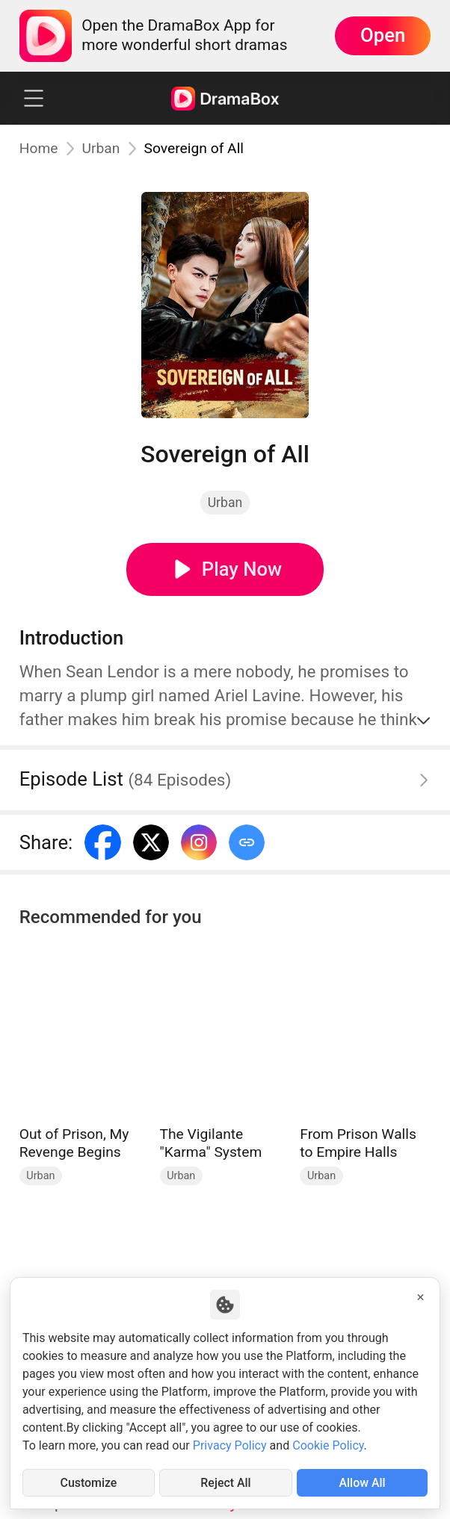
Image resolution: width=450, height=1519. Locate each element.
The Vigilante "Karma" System (211, 1143)
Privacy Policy (230, 1445)
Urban (101, 148)
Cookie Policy (327, 1445)
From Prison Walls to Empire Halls (358, 1143)
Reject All (225, 1483)
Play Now (242, 569)
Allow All (362, 1483)
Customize (88, 1483)
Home (38, 148)
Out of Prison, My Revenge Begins (74, 1143)
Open (382, 35)
